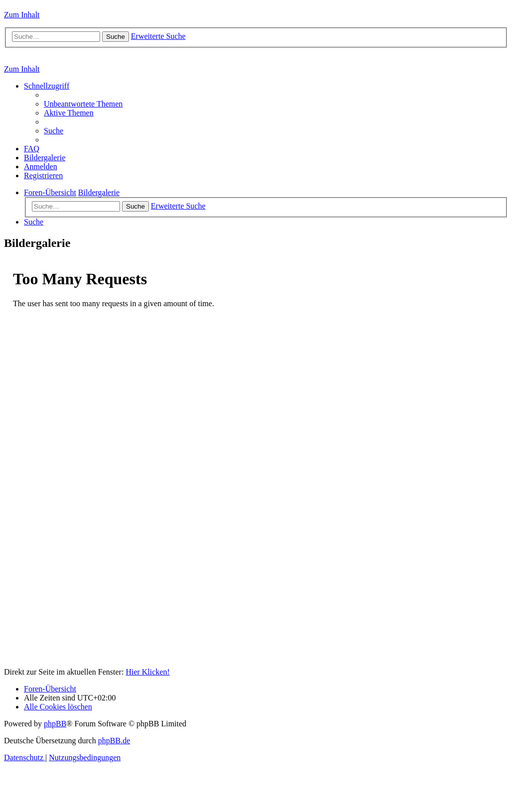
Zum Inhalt (22, 14)
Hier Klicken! (147, 672)
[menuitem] (83, 104)
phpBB (55, 723)
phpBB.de (114, 740)
